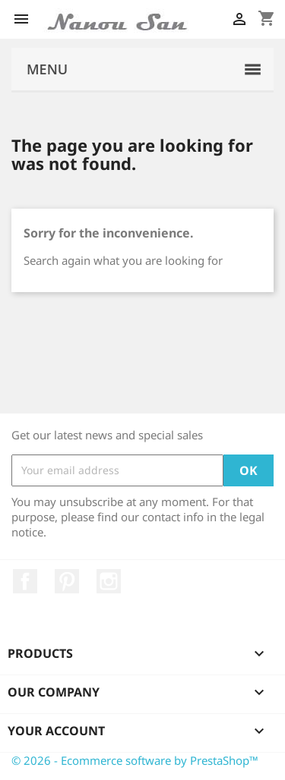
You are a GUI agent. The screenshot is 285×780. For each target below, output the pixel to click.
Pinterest (67, 581)
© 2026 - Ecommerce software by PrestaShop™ (134, 760)
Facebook (25, 581)
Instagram (109, 581)
